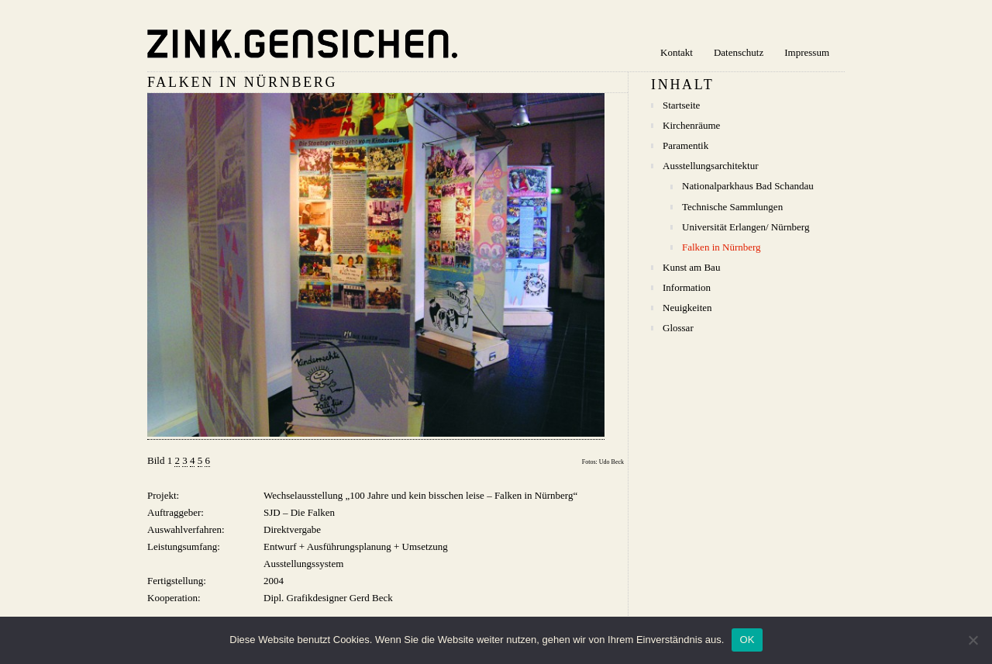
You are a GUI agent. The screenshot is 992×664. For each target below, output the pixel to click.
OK (746, 639)
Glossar (678, 328)
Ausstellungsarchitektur (710, 165)
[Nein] (972, 640)
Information (687, 287)
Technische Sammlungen (732, 207)
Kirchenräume (691, 125)
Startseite (681, 105)
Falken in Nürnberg (721, 247)
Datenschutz (738, 52)
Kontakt (676, 52)
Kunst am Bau (691, 267)
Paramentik (685, 145)
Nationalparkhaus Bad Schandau (748, 186)
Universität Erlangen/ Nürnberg (745, 227)
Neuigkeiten (687, 307)
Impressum (806, 52)
